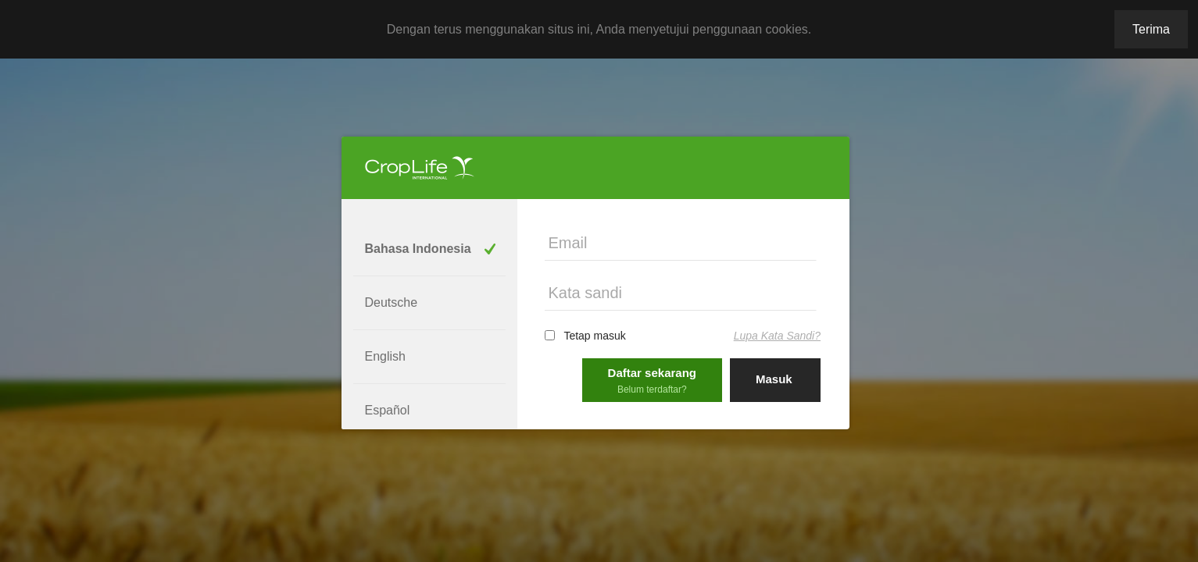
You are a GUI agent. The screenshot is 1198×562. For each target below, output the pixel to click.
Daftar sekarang (652, 381)
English (385, 356)
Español (387, 410)
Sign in (775, 422)
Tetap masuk (594, 335)
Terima (1151, 29)
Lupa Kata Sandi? (777, 335)
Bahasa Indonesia (418, 248)
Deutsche (391, 302)
